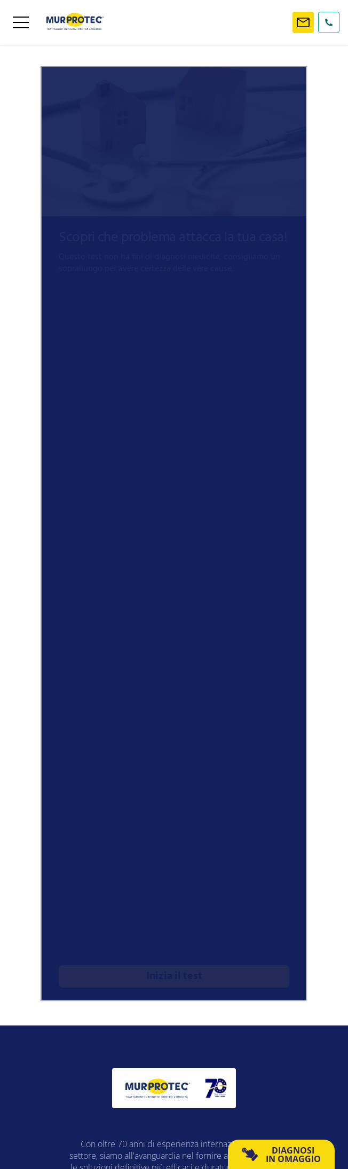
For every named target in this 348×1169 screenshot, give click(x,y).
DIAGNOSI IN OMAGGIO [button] (281, 1154)
